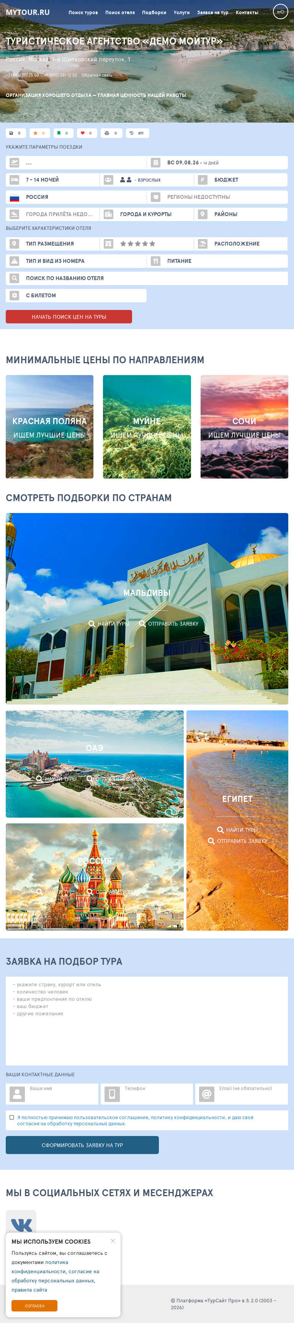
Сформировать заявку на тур (82, 1145)
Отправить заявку (173, 623)
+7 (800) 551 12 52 (60, 75)
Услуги (182, 12)
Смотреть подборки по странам (89, 497)
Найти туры (113, 623)
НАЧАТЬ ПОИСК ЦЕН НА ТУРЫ (69, 316)
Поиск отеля (120, 12)
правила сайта (29, 1289)
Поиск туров (83, 12)
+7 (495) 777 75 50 (22, 75)
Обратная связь (97, 75)
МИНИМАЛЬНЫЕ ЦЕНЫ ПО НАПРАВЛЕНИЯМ (105, 359)
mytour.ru (28, 12)
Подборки (154, 12)
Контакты (247, 12)
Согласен (34, 1305)
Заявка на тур (213, 12)
